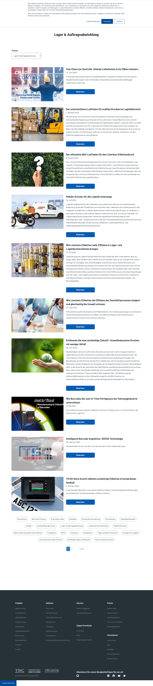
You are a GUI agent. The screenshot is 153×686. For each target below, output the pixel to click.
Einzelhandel (110, 519)
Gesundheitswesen (128, 519)
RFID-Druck (50, 608)
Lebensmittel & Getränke (98, 526)
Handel (29, 526)
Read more (80, 92)
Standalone (87, 533)
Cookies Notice (112, 658)
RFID (63, 533)
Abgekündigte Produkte (84, 640)
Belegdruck (50, 627)
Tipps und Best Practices (107, 533)
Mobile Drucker (20, 608)
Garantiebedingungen (83, 613)
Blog (108, 645)
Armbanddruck (51, 636)
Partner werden (112, 613)
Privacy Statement (113, 654)
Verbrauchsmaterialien (104, 539)
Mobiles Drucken (120, 526)
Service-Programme (83, 608)
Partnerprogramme (113, 617)
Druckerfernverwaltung (91, 519)
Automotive (22, 519)
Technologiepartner (113, 627)
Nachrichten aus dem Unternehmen (28, 533)
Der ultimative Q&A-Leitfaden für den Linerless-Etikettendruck (100, 154)
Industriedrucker (20, 617)
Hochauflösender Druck (46, 526)
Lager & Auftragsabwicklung (72, 526)
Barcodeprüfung (20, 640)
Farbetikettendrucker (22, 631)
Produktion (51, 533)
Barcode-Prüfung (39, 519)
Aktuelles (110, 649)
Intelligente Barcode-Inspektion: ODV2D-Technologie (94, 438)
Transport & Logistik (131, 533)
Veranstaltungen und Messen (78, 539)
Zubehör (18, 649)
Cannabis (72, 519)
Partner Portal (111, 608)
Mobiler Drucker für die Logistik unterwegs (89, 196)
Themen (14, 50)
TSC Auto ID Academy (114, 622)
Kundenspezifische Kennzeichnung (58, 640)
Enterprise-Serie (20, 622)
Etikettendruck (51, 622)
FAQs (78, 635)
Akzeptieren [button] (107, 21)
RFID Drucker (19, 636)
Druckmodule (19, 627)
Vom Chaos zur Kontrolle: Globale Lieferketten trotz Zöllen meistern (102, 69)
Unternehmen (111, 640)
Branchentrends (57, 519)
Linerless (18, 645)
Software (74, 533)
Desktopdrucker (20, 613)
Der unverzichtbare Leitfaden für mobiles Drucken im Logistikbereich (103, 109)
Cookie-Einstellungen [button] (93, 21)
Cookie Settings (8, 683)
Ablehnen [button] (119, 21)
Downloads (80, 631)
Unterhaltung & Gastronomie (50, 539)
